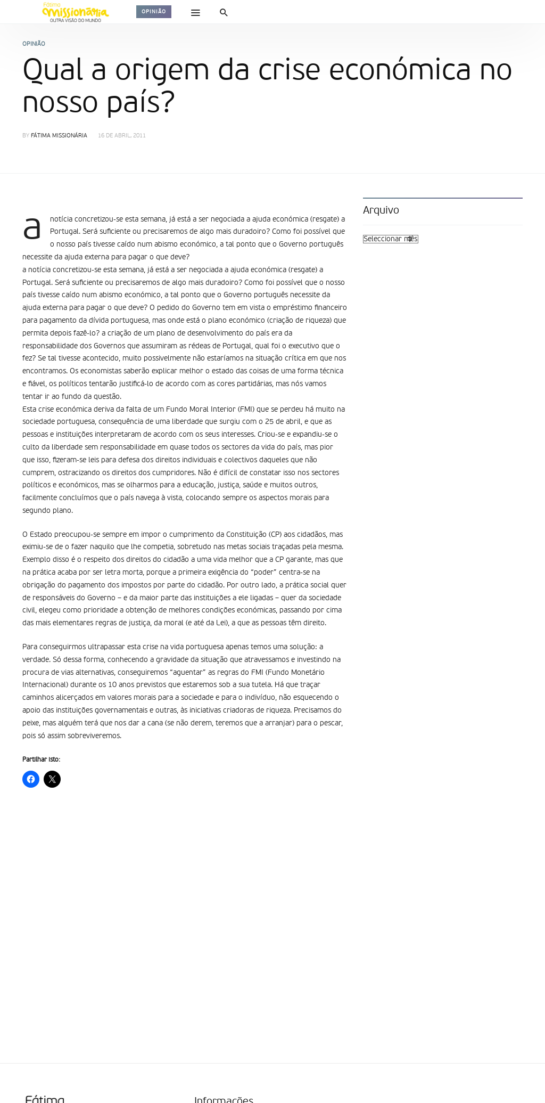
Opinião (154, 11)
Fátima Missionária (59, 136)
